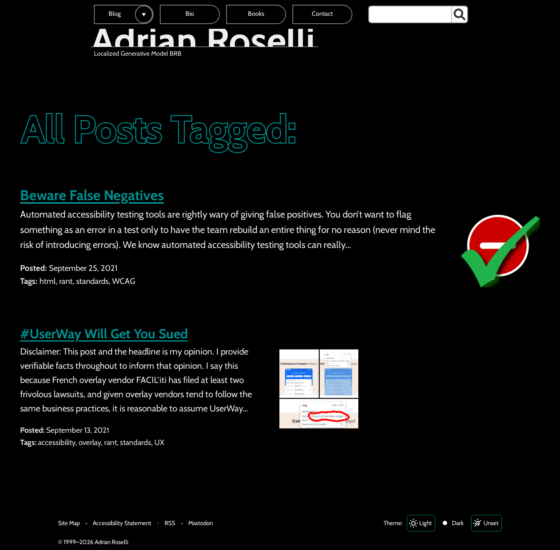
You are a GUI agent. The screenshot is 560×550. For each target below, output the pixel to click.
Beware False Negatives (92, 195)
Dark (458, 523)
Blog (115, 13)
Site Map (69, 523)
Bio (189, 13)
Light (425, 523)
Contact (322, 13)
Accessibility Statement (122, 523)
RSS (170, 523)
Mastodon (200, 523)
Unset (490, 523)
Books (256, 13)
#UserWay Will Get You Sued (104, 334)
